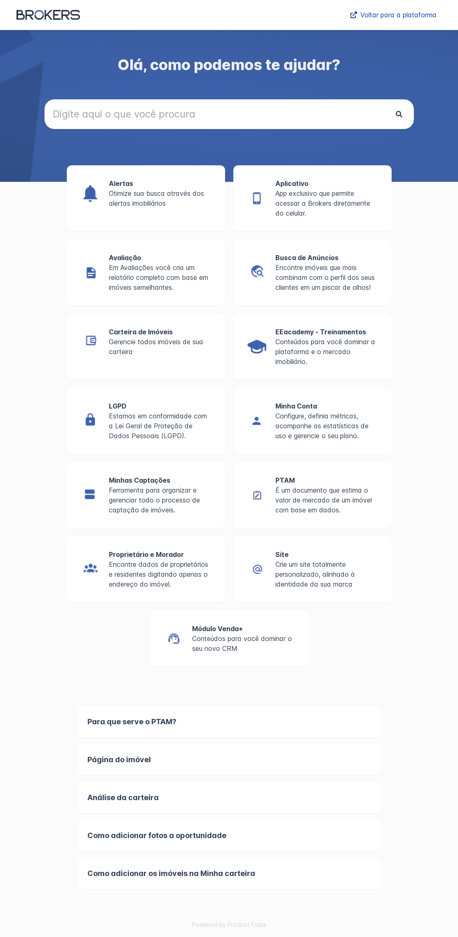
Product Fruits (247, 924)
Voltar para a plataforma (393, 15)
